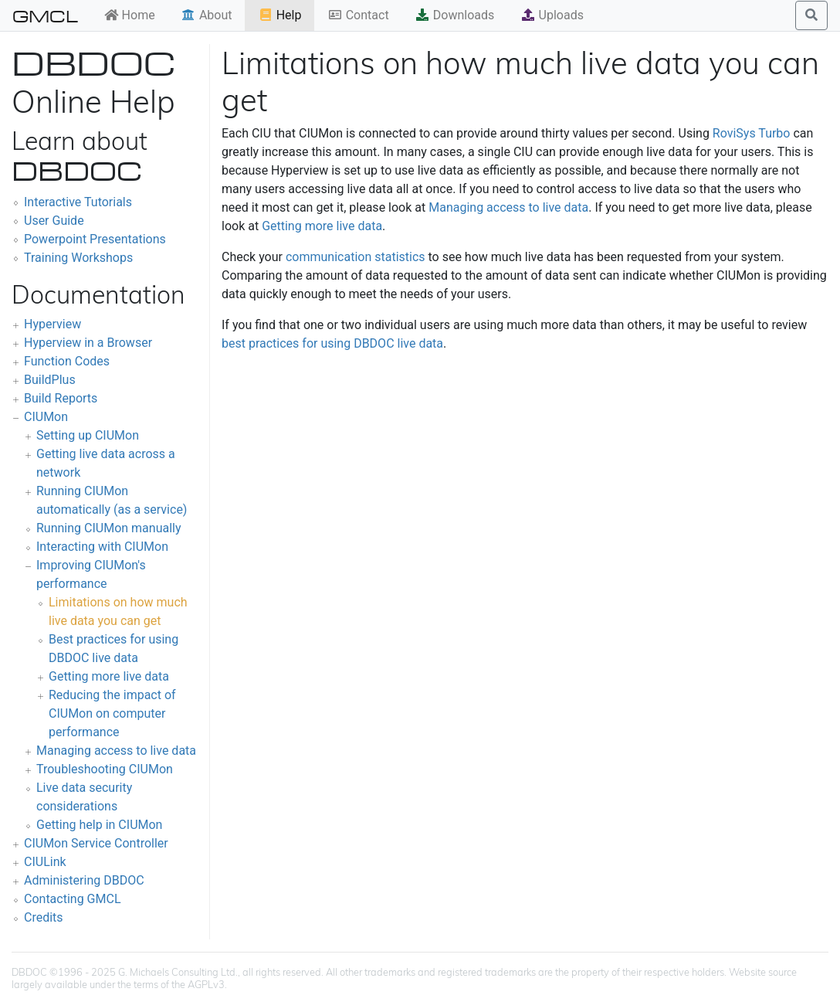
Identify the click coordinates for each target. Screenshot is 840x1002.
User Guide (54, 220)
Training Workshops (78, 257)
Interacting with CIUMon (102, 546)
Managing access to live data (116, 750)
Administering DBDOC (84, 880)
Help (280, 15)
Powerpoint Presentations (95, 239)
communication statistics (355, 257)
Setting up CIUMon (87, 435)
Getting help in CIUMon (99, 824)
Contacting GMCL (72, 899)
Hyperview (52, 324)
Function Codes (67, 361)
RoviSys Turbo (752, 133)
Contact (358, 15)
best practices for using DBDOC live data (332, 343)
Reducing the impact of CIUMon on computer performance (112, 713)
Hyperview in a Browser (88, 342)
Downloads (454, 15)
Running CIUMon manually (108, 528)
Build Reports (60, 398)
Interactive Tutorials (78, 202)
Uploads (552, 15)
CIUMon (46, 416)
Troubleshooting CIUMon (104, 769)
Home (129, 15)
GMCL (45, 15)
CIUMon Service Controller (96, 843)
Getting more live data (109, 676)
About (206, 15)
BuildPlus (50, 379)
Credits (43, 917)
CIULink (45, 861)
